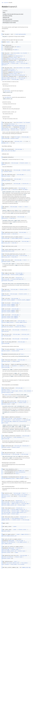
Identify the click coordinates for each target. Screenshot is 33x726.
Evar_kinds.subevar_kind (12, 562)
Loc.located (24, 53)
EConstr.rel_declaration (9, 542)
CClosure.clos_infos (8, 280)
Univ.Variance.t (18, 418)
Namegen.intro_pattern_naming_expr (16, 58)
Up (2, 2)
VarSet (8, 42)
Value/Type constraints (7, 19)
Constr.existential (20, 472)
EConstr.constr (13, 57)
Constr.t (22, 365)
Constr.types (14, 390)
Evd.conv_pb (18, 445)
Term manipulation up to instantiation (10, 20)
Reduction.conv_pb (7, 418)
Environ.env (20, 61)
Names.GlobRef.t (20, 478)
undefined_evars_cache (8, 251)
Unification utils (6, 17)
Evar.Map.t (13, 150)
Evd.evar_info (18, 141)
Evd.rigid (22, 128)
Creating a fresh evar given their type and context (13, 14)
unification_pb (6, 454)
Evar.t (22, 79)
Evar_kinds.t (17, 53)
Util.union (5, 422)
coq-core (6, 2)
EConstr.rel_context (8, 326)
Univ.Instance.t (28, 390)
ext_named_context (22, 542)
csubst (14, 526)
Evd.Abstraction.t (18, 56)
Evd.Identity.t (12, 70)
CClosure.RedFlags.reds (17, 279)
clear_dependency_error (9, 478)
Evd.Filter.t (10, 54)
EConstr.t (5, 64)
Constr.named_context (16, 238)
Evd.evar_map (6, 63)
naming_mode (12, 61)
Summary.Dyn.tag (26, 567)
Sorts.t (23, 129)
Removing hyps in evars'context (9, 22)
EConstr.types (15, 63)
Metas (4, 12)
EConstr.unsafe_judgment (17, 274)
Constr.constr (6, 350)
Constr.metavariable (20, 34)
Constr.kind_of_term (8, 392)
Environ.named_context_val (9, 77)
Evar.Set (15, 189)
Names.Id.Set (15, 503)
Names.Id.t (6, 142)
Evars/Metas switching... (7, 15)
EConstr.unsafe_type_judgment (10, 316)
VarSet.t (18, 46)
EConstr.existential (8, 556)
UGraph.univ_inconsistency (19, 421)
